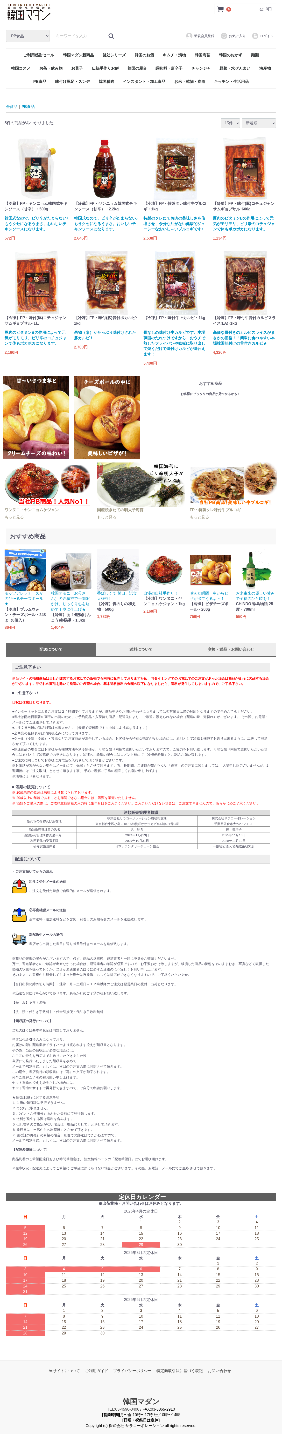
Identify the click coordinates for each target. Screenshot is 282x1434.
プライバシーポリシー (132, 1371)
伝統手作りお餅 (105, 68)
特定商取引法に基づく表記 (179, 1371)
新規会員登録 (200, 36)
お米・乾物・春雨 (189, 82)
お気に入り (233, 36)
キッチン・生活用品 (231, 82)
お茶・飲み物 (51, 68)
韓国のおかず (230, 55)
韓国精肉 (106, 82)
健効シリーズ (114, 55)
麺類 (255, 55)
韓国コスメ (20, 68)
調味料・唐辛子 (169, 68)
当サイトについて (64, 1371)
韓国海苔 (202, 55)
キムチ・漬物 (174, 55)
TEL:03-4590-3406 (123, 1409)
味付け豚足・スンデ (72, 82)
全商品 (12, 107)
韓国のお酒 (144, 55)
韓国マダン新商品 (78, 55)
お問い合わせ (219, 1371)
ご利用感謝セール (38, 55)
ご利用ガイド (96, 1371)
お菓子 (77, 68)
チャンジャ (201, 68)
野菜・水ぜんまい (234, 68)
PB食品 (39, 82)
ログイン (263, 36)
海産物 (265, 68)
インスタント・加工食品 (144, 82)
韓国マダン (141, 1402)
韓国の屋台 (137, 68)
